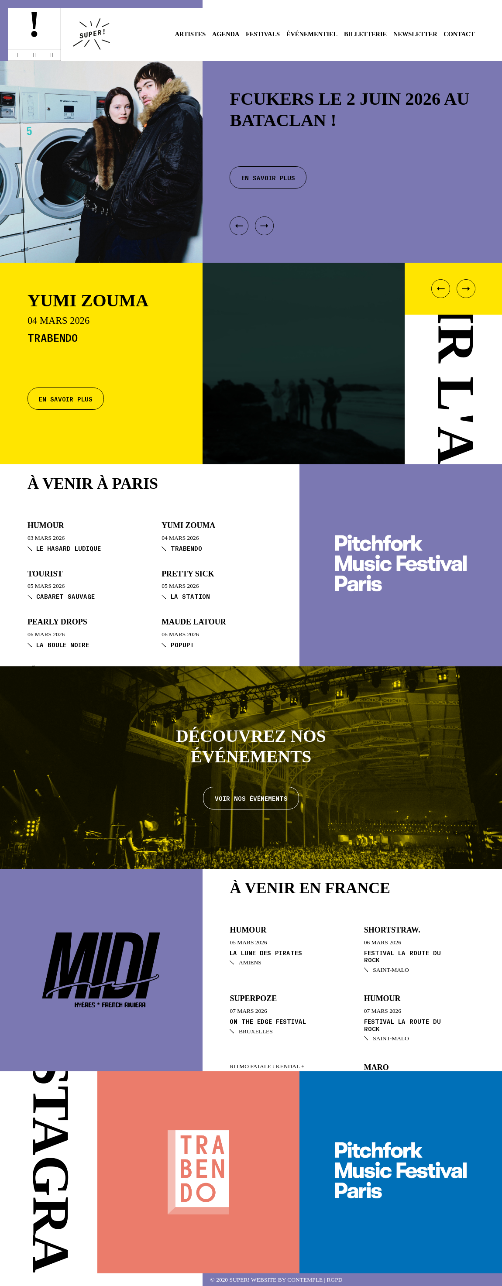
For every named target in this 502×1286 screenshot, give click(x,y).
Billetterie (365, 34)
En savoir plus (66, 398)
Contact (459, 34)
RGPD (335, 1280)
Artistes (190, 34)
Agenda (225, 34)
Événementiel (311, 34)
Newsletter (415, 34)
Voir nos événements (251, 798)
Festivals (263, 34)
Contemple (305, 1280)
